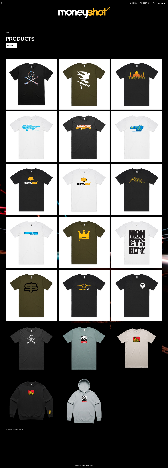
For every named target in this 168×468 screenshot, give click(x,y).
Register (145, 3)
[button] (2, 3)
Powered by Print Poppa (84, 465)
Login (133, 3)
